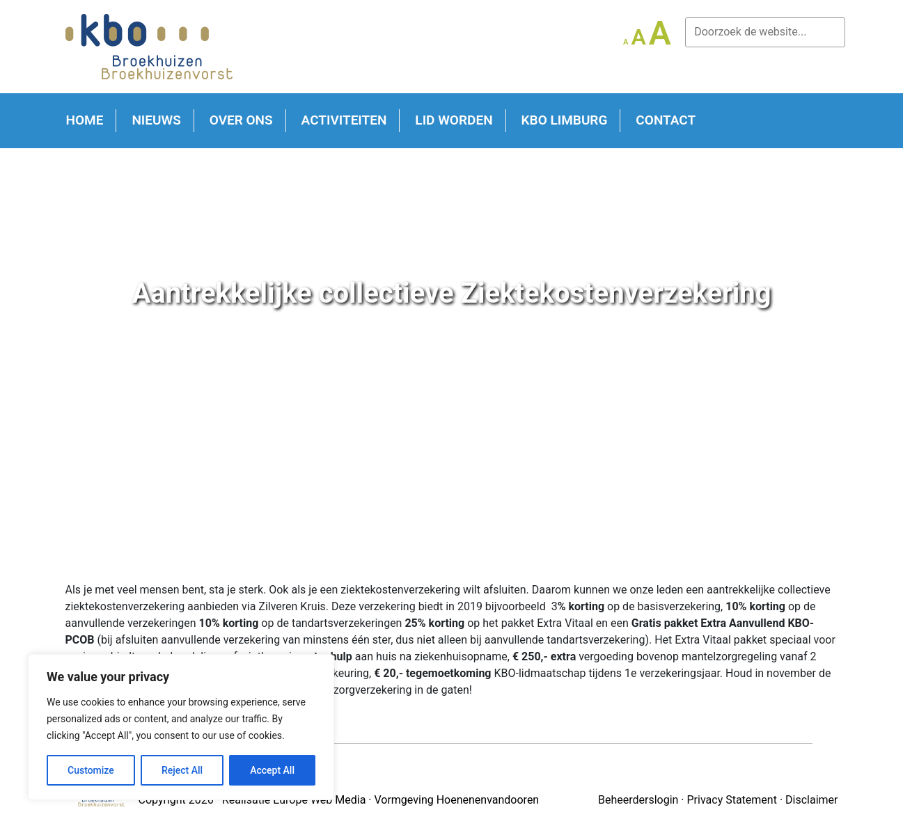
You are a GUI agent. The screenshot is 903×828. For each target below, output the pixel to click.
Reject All (182, 770)
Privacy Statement (732, 799)
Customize (91, 770)
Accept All (272, 770)
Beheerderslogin (638, 799)
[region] (181, 727)
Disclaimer (811, 799)
